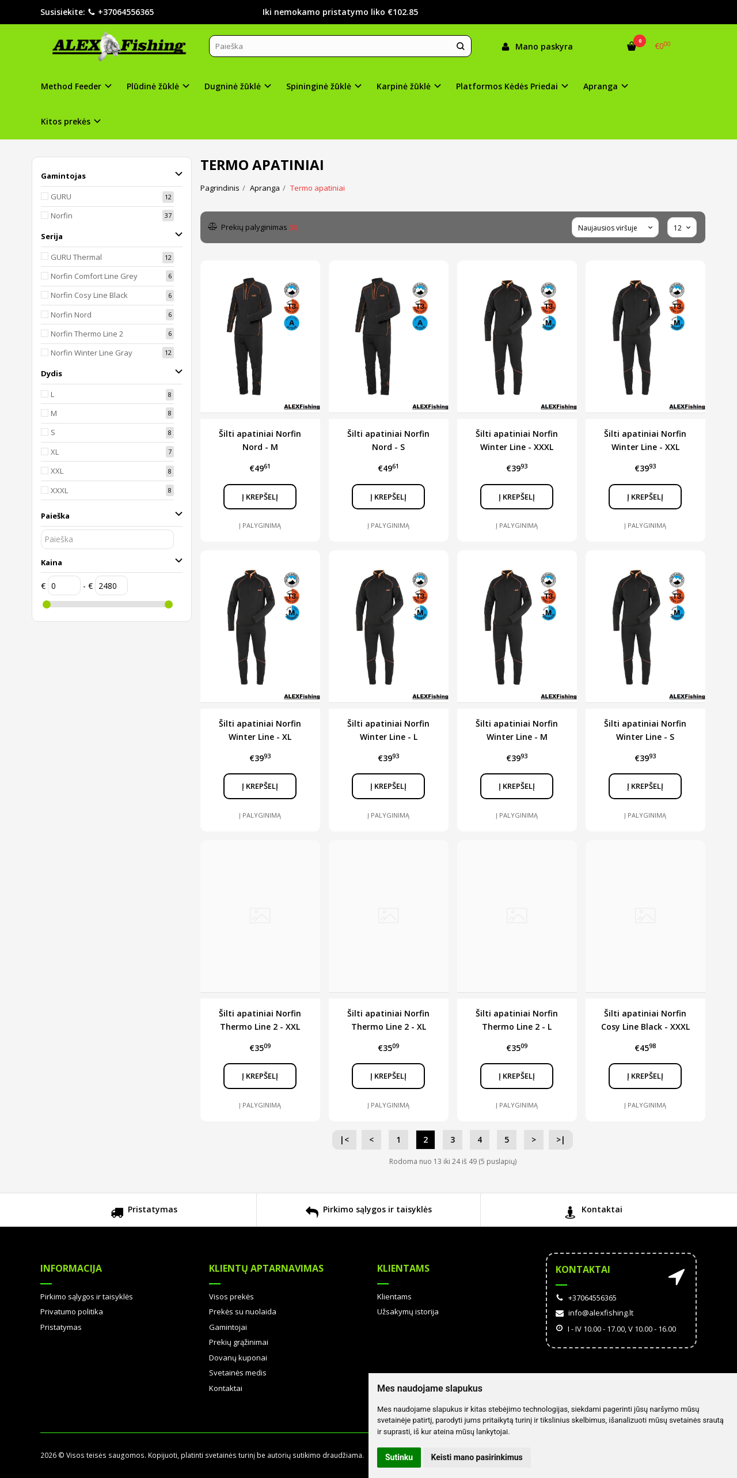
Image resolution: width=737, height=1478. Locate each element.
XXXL (59, 490)
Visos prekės (231, 1296)
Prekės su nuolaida (242, 1311)
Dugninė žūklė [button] (232, 86)
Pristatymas (144, 1214)
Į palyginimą (260, 525)
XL (55, 452)
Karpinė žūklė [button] (404, 86)
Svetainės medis (238, 1372)
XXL (57, 471)
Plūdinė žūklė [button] (153, 86)
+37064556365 (121, 11)
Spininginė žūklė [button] (318, 86)
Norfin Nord (71, 314)
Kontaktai (593, 1214)
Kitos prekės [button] (65, 121)
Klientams (403, 1268)
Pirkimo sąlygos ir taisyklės (369, 1214)
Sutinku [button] (399, 1457)
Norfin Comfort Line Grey (94, 276)
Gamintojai (228, 1327)
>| (560, 1139)
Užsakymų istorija (408, 1311)
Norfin (62, 215)
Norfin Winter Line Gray (91, 352)
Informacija (71, 1268)
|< (344, 1139)
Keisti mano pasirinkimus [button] (477, 1457)
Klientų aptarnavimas (266, 1268)
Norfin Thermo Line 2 (87, 333)
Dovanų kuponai (238, 1357)
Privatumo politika (71, 1311)
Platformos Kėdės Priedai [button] (507, 86)
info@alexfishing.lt (594, 1312)
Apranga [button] (600, 86)
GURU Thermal (76, 257)
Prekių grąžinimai (238, 1342)
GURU (61, 196)
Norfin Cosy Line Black (89, 295)
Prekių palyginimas (253, 227)
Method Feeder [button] (71, 86)
